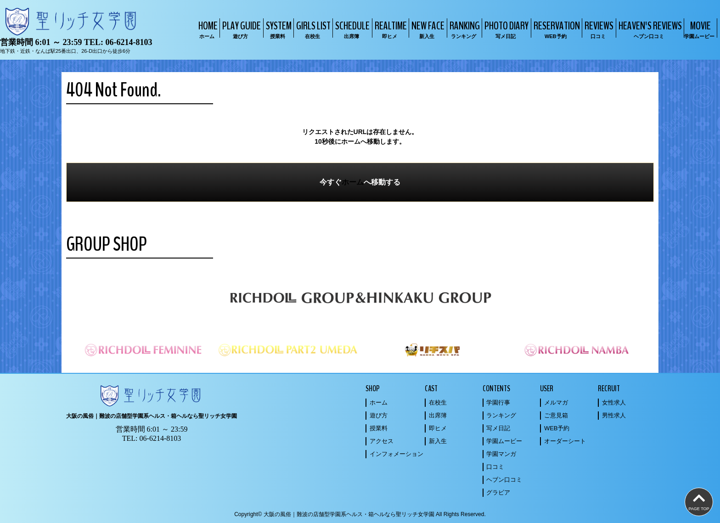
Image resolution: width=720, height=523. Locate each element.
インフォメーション (396, 453)
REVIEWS (597, 29)
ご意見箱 (556, 415)
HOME (207, 29)
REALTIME (389, 29)
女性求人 (614, 402)
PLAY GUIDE (240, 29)
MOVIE (699, 29)
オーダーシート (565, 441)
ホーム (353, 182)
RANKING (463, 29)
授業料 (379, 428)
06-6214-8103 (128, 42)
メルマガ (556, 402)
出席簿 (438, 415)
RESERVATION (555, 29)
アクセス (382, 441)
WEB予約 (557, 428)
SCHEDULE (351, 29)
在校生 (438, 402)
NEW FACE (426, 29)
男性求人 (614, 415)
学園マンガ (501, 453)
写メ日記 (498, 428)
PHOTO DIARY (505, 29)
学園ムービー (504, 441)
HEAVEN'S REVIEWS (649, 29)
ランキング (501, 415)
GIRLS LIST (312, 29)
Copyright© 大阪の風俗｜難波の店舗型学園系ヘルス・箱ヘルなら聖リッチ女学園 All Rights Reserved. (360, 514)
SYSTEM (278, 29)
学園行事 (498, 402)
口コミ (495, 466)
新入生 (438, 441)
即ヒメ (438, 428)
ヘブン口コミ (504, 479)
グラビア (498, 492)
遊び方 (379, 415)
